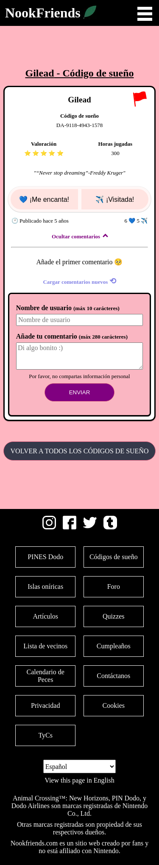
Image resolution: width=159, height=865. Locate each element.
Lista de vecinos (45, 646)
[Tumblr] (110, 527)
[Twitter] (90, 527)
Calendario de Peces (45, 675)
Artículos (45, 616)
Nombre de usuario (68, 307)
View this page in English (79, 780)
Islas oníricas (45, 586)
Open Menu (144, 14)
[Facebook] (69, 527)
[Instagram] (49, 527)
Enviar (79, 392)
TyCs (45, 735)
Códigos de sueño (113, 556)
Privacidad (45, 705)
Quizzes (114, 616)
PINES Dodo (45, 556)
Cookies (114, 705)
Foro (113, 586)
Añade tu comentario (72, 336)
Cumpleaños (114, 646)
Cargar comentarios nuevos (79, 281)
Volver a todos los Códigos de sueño (80, 451)
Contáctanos (113, 675)
